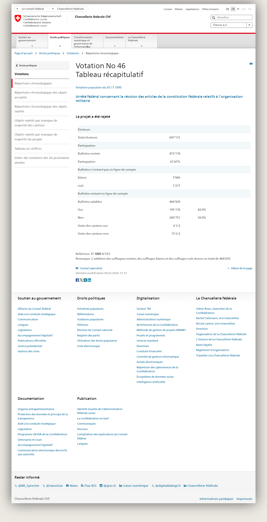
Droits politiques (61, 38)
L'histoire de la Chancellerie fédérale (219, 339)
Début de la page (241, 268)
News (74, 486)
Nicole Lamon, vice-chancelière (215, 323)
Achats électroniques (150, 362)
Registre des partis (88, 335)
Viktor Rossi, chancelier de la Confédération (214, 310)
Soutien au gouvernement (27, 39)
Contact (168, 9)
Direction (202, 328)
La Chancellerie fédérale (136, 39)
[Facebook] (78, 280)
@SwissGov (54, 486)
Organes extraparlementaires (36, 409)
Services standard (147, 340)
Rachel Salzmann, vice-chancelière (217, 318)
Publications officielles (32, 340)
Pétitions (82, 324)
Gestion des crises (28, 351)
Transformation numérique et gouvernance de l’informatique (83, 42)
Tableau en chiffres (28, 149)
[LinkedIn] (89, 280)
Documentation (115, 37)
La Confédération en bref (93, 418)
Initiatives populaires (90, 308)
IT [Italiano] (238, 9)
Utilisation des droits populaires (97, 340)
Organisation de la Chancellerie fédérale (221, 334)
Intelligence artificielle (151, 382)
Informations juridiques (216, 499)
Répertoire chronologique (33, 83)
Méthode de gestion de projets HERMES (161, 330)
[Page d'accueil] (74, 20)
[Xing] (86, 280)
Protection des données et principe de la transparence (43, 416)
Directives (143, 346)
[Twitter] (82, 280)
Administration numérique (153, 319)
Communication (28, 319)
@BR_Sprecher (28, 486)
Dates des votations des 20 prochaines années (42, 160)
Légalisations (192, 9)
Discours (82, 429)
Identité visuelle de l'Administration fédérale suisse (99, 411)
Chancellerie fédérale (68, 8)
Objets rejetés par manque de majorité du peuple (36, 136)
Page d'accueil (24, 53)
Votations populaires (90, 319)
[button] (214, 17)
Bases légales (204, 344)
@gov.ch (109, 486)
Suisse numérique (148, 314)
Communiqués (86, 423)
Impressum (244, 499)
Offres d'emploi (210, 9)
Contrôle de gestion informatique (158, 356)
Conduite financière (149, 351)
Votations (73, 53)
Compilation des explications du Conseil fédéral (102, 436)
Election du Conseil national (94, 330)
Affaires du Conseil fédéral (34, 308)
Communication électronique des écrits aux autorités (42, 452)
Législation (25, 330)
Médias (179, 9)
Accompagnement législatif (35, 335)
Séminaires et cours (30, 439)
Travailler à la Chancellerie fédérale (218, 355)
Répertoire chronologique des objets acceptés (41, 95)
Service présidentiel (30, 346)
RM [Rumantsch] (244, 9)
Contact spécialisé (90, 268)
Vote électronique (88, 346)
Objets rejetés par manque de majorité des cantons (36, 122)
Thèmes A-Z (231, 25)
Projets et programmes (151, 335)
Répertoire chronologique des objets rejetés (41, 108)
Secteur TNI (144, 308)
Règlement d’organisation (212, 350)
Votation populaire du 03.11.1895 (99, 87)
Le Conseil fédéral (30, 8)
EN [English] (250, 9)
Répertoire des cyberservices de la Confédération (157, 369)
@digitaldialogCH (168, 486)
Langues (23, 324)
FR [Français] (233, 9)
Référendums (85, 314)
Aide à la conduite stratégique (36, 314)
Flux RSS (90, 486)
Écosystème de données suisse (155, 376)
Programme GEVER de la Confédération (42, 434)
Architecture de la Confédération (157, 324)
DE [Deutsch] (227, 9)
